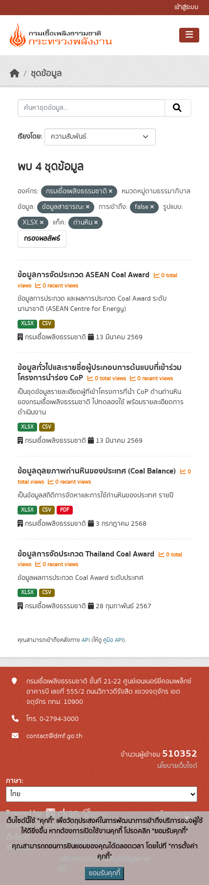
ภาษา (13, 781)
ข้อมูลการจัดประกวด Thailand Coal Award (87, 554)
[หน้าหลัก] (15, 73)
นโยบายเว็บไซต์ (177, 766)
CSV (46, 324)
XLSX (27, 324)
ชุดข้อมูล (46, 73)
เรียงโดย (29, 137)
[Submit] (178, 108)
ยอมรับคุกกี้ (104, 873)
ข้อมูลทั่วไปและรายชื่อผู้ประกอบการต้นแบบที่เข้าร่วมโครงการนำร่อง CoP (100, 372)
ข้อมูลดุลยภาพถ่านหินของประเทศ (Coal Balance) (98, 471)
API (86, 640)
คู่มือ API (113, 640)
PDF (64, 510)
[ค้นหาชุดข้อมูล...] (91, 108)
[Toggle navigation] (189, 35)
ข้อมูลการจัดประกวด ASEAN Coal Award (84, 274)
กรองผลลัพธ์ (42, 239)
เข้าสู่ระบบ (186, 7)
